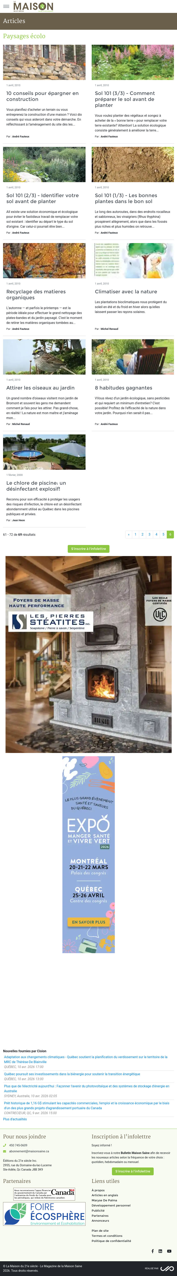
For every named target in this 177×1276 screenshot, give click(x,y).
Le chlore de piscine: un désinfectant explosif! (36, 486)
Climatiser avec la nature (126, 292)
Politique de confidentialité (111, 1241)
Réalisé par (151, 1268)
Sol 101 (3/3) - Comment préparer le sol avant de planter (125, 99)
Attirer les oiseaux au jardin (40, 388)
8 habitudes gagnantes (123, 388)
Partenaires (100, 1216)
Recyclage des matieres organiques (36, 294)
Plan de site (100, 1231)
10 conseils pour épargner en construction (42, 96)
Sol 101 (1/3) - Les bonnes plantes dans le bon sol (126, 198)
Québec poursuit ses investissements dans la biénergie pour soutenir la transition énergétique (72, 1074)
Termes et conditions (107, 1236)
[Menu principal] (6, 6)
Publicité (98, 1210)
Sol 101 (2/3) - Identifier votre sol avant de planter (42, 198)
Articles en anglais (105, 1195)
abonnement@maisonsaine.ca (29, 1151)
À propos (98, 1190)
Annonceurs (100, 1220)
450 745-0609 (18, 1145)
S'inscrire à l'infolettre (88, 549)
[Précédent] (128, 534)
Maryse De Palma (104, 1200)
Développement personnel (111, 1205)
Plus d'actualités (15, 1119)
